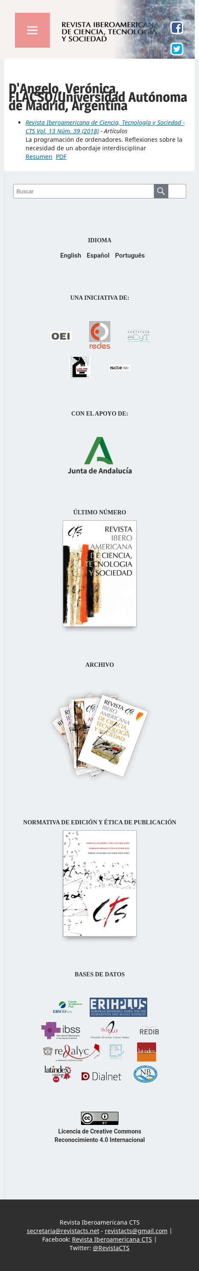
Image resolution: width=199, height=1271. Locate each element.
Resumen (39, 156)
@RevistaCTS (111, 1248)
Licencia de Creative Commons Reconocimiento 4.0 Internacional (100, 1131)
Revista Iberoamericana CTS (112, 1239)
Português (130, 255)
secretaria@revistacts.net (63, 1231)
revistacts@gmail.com (136, 1231)
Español (98, 255)
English (70, 255)
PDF (61, 156)
